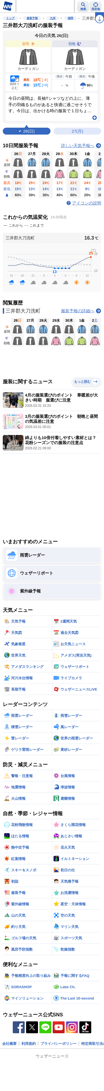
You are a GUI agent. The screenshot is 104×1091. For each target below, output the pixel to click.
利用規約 (28, 1044)
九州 (52, 18)
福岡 (70, 18)
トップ (10, 18)
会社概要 (9, 1044)
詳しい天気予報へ (77, 145)
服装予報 (32, 18)
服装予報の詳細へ (77, 310)
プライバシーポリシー (58, 1044)
